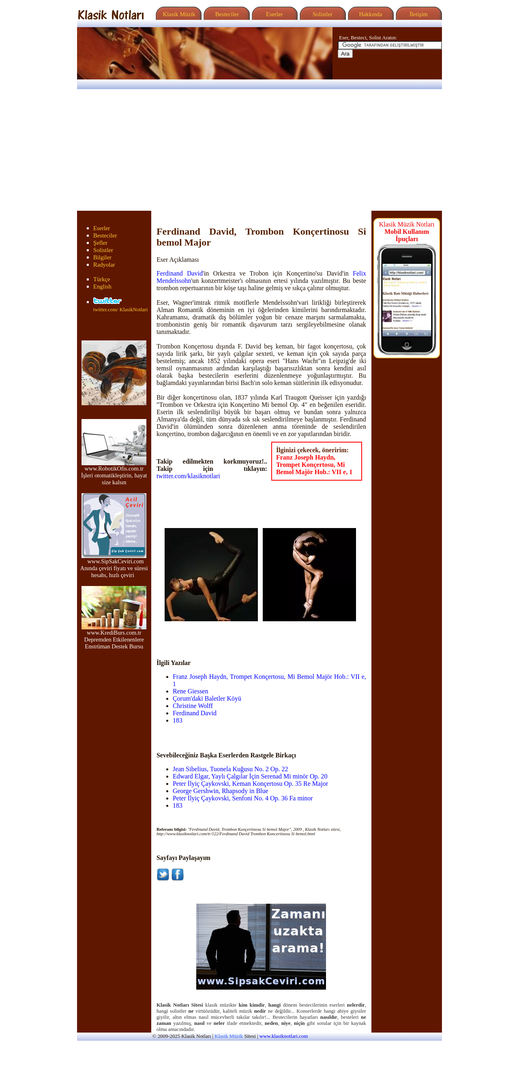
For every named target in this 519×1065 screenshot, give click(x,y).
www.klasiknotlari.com (284, 1036)
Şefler (100, 243)
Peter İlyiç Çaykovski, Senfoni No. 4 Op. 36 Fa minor (243, 798)
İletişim (417, 14)
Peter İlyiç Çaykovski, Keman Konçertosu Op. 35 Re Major (250, 783)
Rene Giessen (190, 691)
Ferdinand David (180, 273)
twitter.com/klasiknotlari (188, 476)
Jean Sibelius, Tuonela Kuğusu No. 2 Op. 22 (230, 769)
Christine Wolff (193, 705)
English (102, 286)
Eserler (273, 14)
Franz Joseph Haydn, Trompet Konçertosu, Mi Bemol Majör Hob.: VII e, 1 (314, 464)
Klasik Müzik (177, 14)
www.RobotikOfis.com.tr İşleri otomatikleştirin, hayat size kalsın (114, 472)
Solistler (321, 14)
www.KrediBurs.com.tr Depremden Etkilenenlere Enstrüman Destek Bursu (113, 637)
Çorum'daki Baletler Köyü (207, 698)
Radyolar (104, 264)
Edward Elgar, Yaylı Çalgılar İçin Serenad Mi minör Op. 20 (250, 776)
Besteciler (225, 14)
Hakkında (370, 14)
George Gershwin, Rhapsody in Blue (220, 790)
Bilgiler (102, 257)
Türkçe (101, 279)
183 (177, 720)
